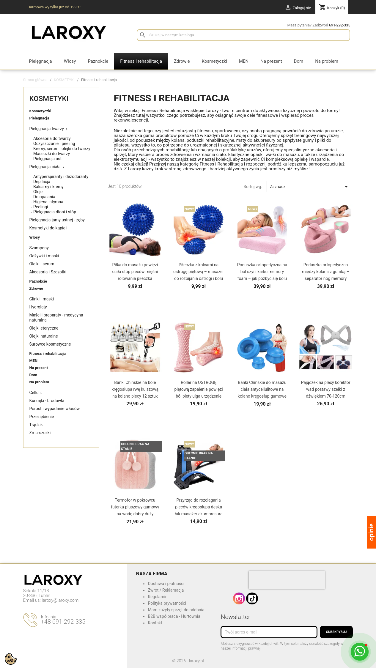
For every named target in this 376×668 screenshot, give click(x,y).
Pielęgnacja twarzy (46, 128)
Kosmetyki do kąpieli (48, 228)
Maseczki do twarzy (51, 153)
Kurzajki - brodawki (46, 400)
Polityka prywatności (167, 603)
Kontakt (155, 622)
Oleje (38, 191)
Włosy (34, 237)
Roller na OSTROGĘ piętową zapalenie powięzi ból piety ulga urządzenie (198, 389)
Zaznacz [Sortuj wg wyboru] (310, 186)
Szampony (39, 247)
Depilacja (41, 181)
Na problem (39, 382)
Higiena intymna (48, 201)
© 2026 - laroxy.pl (188, 660)
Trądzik (36, 424)
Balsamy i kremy (48, 186)
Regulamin (157, 596)
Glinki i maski (41, 299)
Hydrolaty (38, 307)
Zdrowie (36, 288)
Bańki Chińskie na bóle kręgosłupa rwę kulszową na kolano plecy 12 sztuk (135, 389)
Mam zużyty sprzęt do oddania (176, 609)
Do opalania (44, 196)
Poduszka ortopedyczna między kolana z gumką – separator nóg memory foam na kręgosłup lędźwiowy (325, 278)
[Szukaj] (243, 35)
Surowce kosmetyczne (50, 344)
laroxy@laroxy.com (60, 600)
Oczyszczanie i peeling (54, 143)
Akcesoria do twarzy (52, 138)
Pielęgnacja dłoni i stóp (54, 211)
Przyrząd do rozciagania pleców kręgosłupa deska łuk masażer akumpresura (199, 507)
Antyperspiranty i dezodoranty (60, 176)
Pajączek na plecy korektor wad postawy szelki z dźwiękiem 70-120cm (325, 389)
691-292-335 (339, 25)
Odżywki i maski (44, 255)
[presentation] (287, 580)
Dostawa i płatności (166, 583)
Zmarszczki (40, 432)
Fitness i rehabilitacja (47, 353)
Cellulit (35, 392)
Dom (33, 375)
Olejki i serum (41, 263)
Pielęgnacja (39, 118)
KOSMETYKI (49, 98)
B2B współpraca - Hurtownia (174, 616)
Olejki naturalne (43, 336)
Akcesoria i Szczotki (48, 272)
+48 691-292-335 (63, 621)
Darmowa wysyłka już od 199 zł (54, 7)
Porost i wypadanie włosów (54, 408)
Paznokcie (38, 281)
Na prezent (38, 367)
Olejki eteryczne (44, 328)
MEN (33, 360)
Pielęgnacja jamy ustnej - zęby (57, 220)
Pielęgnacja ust (47, 158)
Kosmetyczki (40, 111)
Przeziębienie (41, 416)
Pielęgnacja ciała (45, 166)
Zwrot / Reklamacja (166, 590)
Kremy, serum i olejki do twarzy (61, 148)
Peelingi (40, 206)
